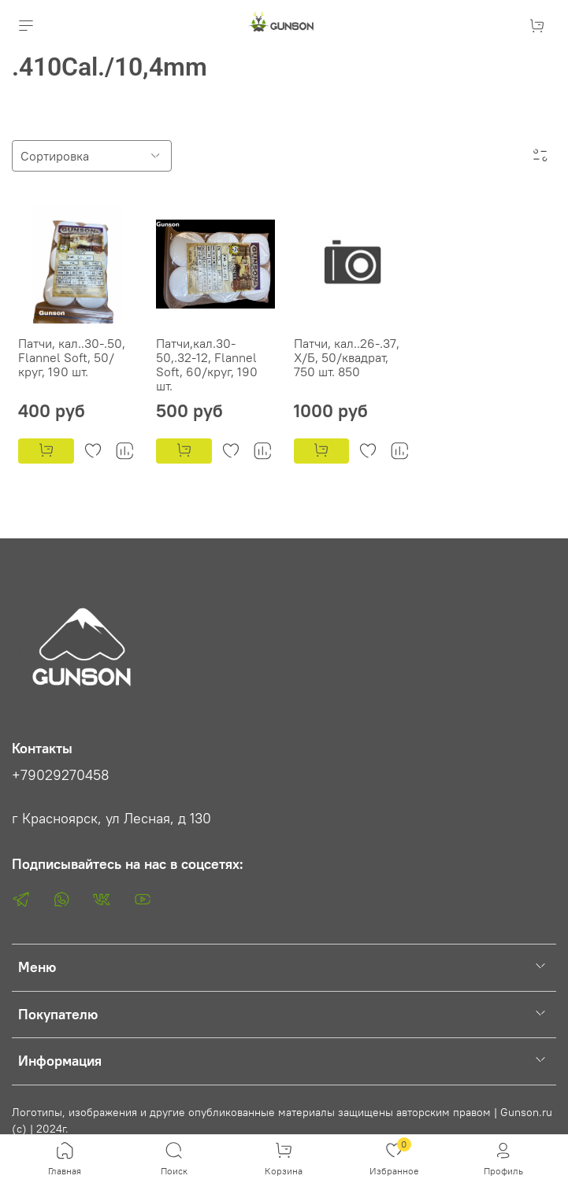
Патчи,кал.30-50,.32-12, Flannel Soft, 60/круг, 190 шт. (207, 364)
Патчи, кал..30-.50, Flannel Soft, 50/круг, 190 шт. (71, 357)
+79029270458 (61, 775)
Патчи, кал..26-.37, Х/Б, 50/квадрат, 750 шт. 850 (346, 357)
